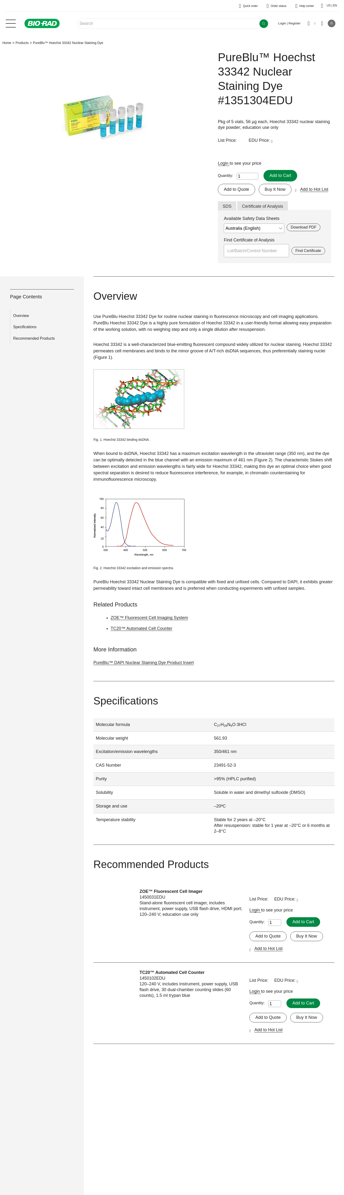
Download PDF (303, 227)
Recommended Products (34, 339)
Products (22, 43)
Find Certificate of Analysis (249, 240)
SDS (227, 206)
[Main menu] (11, 23)
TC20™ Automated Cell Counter (141, 628)
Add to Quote (236, 189)
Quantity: (225, 176)
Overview (21, 316)
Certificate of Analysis (262, 206)
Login (224, 163)
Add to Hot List (314, 189)
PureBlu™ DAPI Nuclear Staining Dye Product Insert (143, 662)
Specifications (25, 327)
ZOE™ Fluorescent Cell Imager (171, 891)
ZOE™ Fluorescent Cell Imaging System (149, 617)
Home (6, 43)
